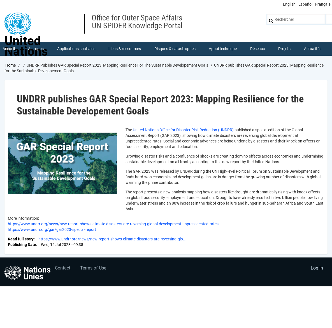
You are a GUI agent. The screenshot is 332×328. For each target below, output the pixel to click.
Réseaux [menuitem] (257, 48)
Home (10, 65)
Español (305, 4)
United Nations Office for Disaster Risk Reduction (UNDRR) (183, 130)
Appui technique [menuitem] (223, 48)
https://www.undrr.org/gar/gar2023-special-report (52, 229)
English (289, 4)
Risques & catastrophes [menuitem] (175, 48)
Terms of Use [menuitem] (93, 268)
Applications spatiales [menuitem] (76, 48)
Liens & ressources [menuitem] (124, 48)
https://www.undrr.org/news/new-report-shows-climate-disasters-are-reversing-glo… (111, 239)
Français (323, 4)
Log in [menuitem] (317, 268)
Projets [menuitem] (284, 48)
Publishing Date (22, 244)
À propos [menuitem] (36, 48)
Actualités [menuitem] (312, 48)
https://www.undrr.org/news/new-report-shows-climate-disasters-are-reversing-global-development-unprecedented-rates (113, 224)
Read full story (21, 239)
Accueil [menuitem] (9, 48)
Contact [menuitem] (62, 268)
